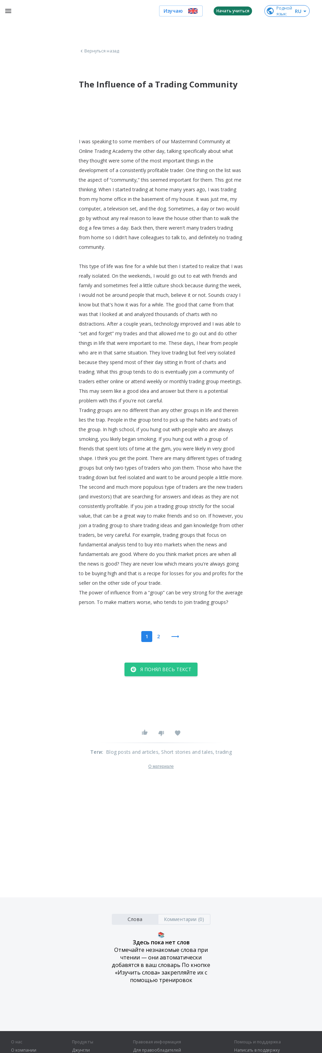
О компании (23, 1050)
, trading (222, 752)
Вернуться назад (99, 51)
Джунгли (81, 1050)
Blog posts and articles (132, 752)
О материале (161, 766)
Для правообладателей (157, 1050)
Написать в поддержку (257, 1050)
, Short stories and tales (185, 752)
